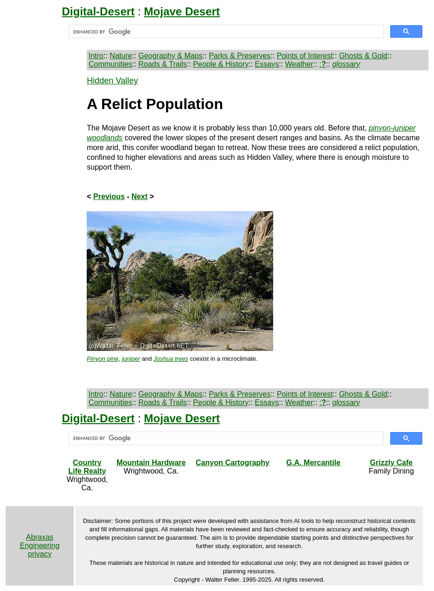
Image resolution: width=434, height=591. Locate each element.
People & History (220, 64)
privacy (40, 554)
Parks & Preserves (239, 56)
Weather (299, 64)
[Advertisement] (40, 216)
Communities (110, 64)
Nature (121, 56)
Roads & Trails (162, 64)
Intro (96, 56)
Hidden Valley (112, 80)
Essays (267, 64)
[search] (225, 31)
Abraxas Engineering (39, 541)
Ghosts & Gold (363, 56)
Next (139, 196)
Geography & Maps (170, 56)
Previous (109, 196)
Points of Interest (305, 56)
